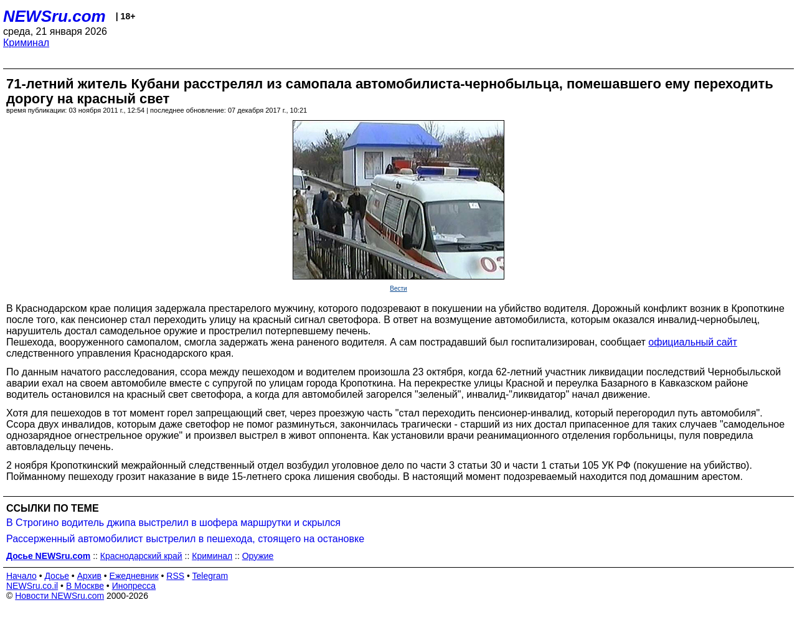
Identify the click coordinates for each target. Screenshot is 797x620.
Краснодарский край (141, 556)
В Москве (85, 586)
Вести (398, 288)
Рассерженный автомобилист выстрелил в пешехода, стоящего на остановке (185, 538)
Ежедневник (134, 576)
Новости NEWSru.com (59, 596)
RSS (175, 576)
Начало (21, 576)
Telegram (210, 576)
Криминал (26, 42)
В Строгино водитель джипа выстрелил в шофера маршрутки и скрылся (173, 522)
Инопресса (134, 586)
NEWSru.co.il (32, 586)
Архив (89, 576)
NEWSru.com (54, 16)
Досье (56, 576)
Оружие (258, 556)
